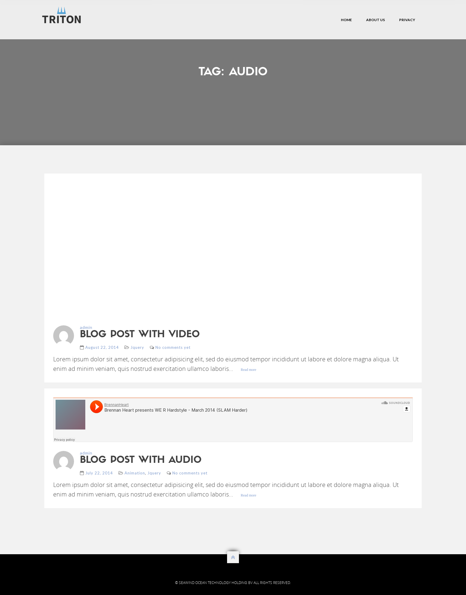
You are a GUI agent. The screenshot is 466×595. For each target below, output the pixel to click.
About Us (375, 20)
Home (346, 20)
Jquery (137, 347)
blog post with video (140, 335)
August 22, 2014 (102, 347)
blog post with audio (140, 460)
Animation (135, 473)
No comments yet (173, 347)
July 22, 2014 (99, 473)
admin (86, 327)
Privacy (407, 20)
